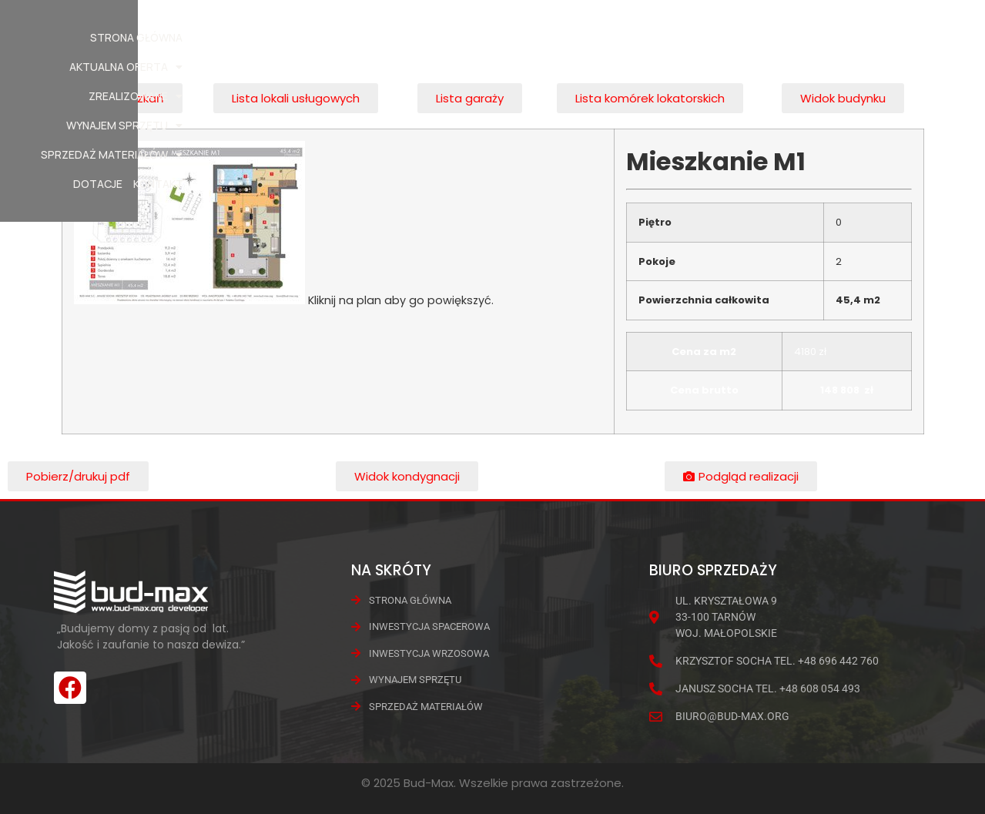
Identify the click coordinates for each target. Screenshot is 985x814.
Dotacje (846, 37)
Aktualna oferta (371, 38)
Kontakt (906, 37)
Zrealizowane (485, 38)
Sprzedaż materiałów (740, 38)
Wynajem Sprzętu (601, 38)
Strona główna (258, 37)
